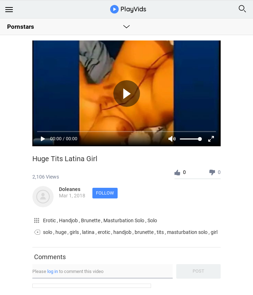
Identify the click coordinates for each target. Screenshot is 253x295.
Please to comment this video (67, 271)
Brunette (91, 220)
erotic (104, 232)
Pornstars (20, 26)
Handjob (69, 220)
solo (47, 232)
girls (74, 232)
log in (52, 271)
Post (198, 271)
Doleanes (69, 189)
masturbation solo (187, 232)
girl (214, 232)
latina (88, 232)
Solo (152, 220)
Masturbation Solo (124, 220)
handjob (122, 232)
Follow (105, 193)
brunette (144, 232)
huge (60, 232)
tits (160, 232)
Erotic (50, 220)
